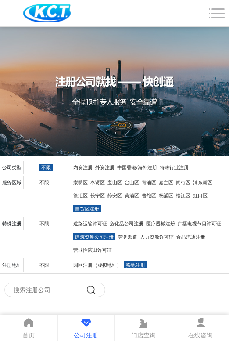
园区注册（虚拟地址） (97, 265)
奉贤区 (97, 182)
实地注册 (135, 265)
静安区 (114, 195)
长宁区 (97, 195)
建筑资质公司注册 (94, 236)
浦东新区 (202, 182)
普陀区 (149, 195)
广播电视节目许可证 (199, 223)
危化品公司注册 (126, 223)
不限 (46, 167)
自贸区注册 (87, 208)
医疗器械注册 (160, 223)
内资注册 (83, 167)
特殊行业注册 (174, 167)
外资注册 (104, 167)
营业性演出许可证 (92, 250)
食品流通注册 (190, 236)
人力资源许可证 (157, 236)
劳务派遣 (127, 236)
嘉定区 (166, 182)
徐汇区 (80, 195)
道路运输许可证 (90, 223)
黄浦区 (132, 195)
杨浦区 (166, 195)
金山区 (132, 182)
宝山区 (114, 182)
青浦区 (149, 182)
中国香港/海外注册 (137, 167)
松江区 (183, 195)
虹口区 (200, 195)
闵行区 (183, 182)
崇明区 (80, 182)
